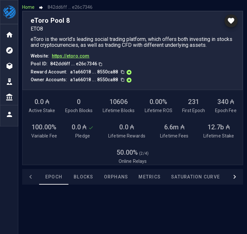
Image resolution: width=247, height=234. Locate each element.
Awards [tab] (224, 176)
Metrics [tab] (133, 176)
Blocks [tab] (67, 176)
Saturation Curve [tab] (178, 176)
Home (28, 7)
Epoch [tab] (36, 176)
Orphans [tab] (99, 176)
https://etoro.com (71, 55)
